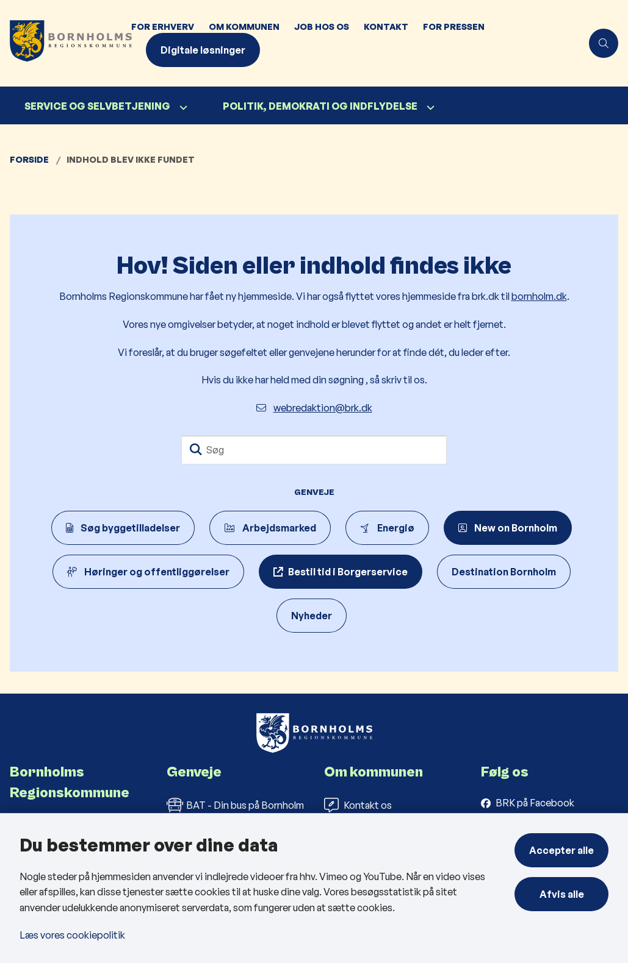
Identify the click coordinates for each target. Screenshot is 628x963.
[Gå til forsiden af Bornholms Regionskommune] (62, 43)
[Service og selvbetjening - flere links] (181, 107)
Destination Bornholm (504, 572)
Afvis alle (562, 894)
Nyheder (311, 615)
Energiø (387, 528)
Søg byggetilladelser (123, 528)
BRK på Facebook (535, 803)
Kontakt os (358, 805)
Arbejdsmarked (270, 528)
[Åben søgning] (603, 43)
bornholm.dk (539, 296)
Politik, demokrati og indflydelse (320, 106)
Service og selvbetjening (97, 106)
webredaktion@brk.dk (314, 408)
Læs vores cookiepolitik (72, 935)
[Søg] (314, 449)
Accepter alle (561, 850)
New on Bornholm (507, 528)
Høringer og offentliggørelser (148, 572)
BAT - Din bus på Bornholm (235, 805)
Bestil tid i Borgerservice (348, 572)
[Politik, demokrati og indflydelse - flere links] (429, 107)
